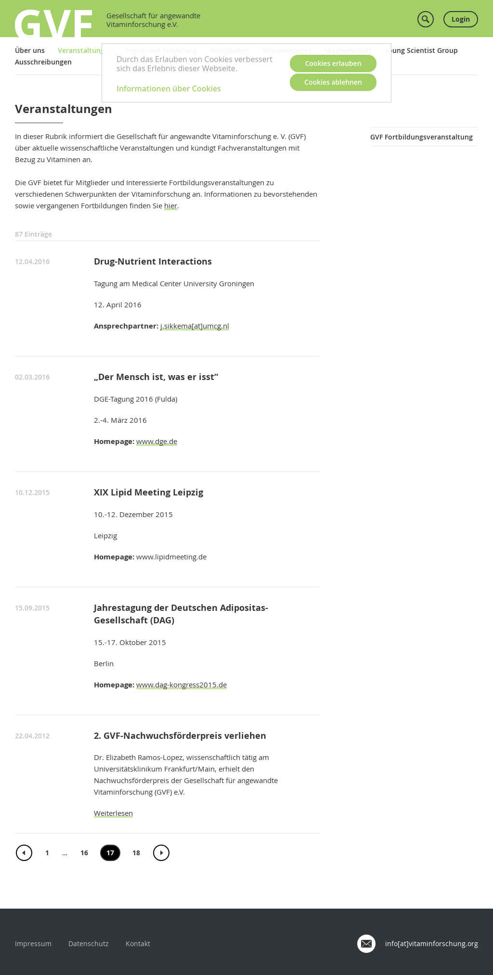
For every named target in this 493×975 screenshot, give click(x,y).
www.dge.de (156, 441)
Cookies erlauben (333, 63)
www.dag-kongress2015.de (181, 684)
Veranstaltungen (85, 50)
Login (461, 19)
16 (84, 852)
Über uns (30, 50)
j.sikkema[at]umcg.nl (194, 325)
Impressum (33, 943)
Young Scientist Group (421, 50)
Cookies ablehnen (333, 82)
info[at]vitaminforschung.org (431, 943)
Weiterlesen (113, 813)
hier (170, 205)
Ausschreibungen (43, 61)
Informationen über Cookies (169, 88)
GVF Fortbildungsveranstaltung (421, 136)
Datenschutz (88, 943)
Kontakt (138, 943)
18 (136, 852)
